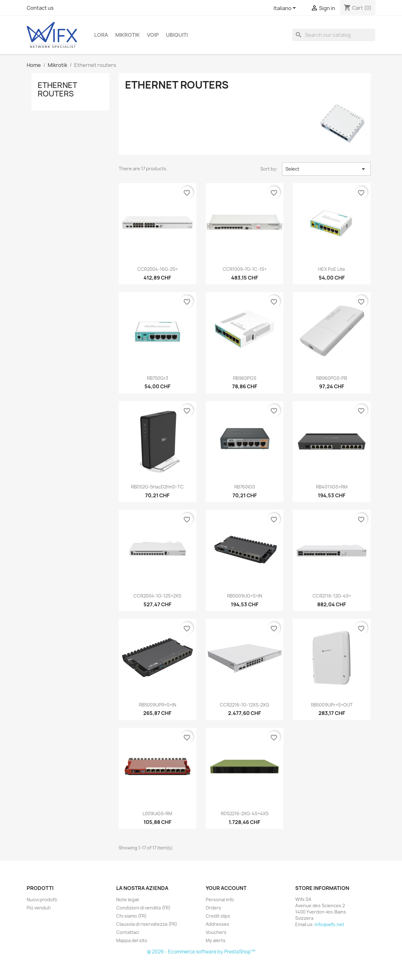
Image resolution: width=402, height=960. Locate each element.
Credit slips (218, 916)
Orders (213, 908)
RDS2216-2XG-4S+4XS (245, 813)
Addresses (217, 924)
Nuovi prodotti (42, 900)
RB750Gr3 (157, 378)
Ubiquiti (177, 34)
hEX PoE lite (331, 269)
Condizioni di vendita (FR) (143, 908)
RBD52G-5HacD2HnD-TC (157, 487)
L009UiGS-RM (157, 813)
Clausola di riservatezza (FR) (146, 924)
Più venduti (39, 908)
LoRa (101, 34)
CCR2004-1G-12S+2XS (157, 596)
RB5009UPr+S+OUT (332, 705)
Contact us (40, 7)
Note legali (127, 900)
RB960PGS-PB (331, 378)
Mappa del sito (131, 940)
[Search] (333, 35)
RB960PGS (244, 378)
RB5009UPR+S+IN (157, 705)
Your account (226, 888)
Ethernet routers (57, 89)
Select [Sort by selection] (326, 169)
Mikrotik (127, 34)
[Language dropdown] (286, 8)
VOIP (153, 34)
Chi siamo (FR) (131, 916)
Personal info (220, 900)
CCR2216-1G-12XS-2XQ (244, 705)
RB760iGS (244, 487)
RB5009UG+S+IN (244, 596)
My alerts (215, 940)
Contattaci (127, 932)
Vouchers (216, 932)
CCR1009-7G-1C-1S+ (245, 269)
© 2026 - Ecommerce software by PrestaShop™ (201, 951)
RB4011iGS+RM (331, 487)
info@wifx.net (329, 924)
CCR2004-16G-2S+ (157, 269)
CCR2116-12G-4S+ (331, 596)
